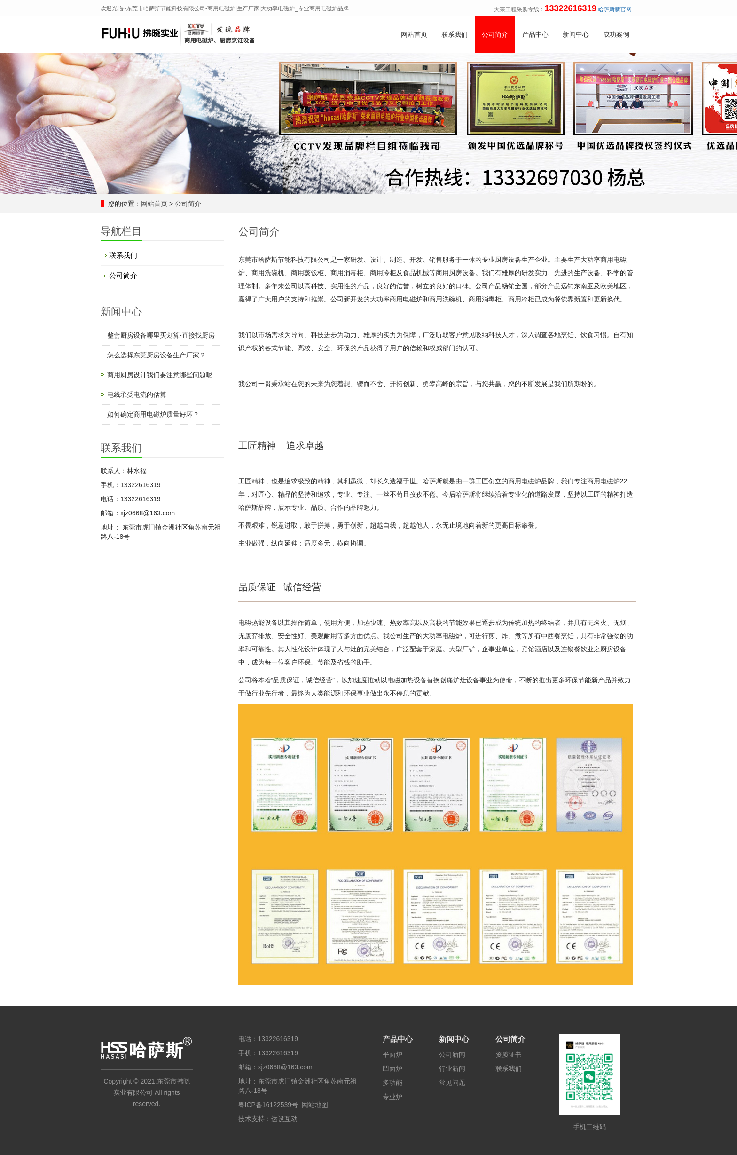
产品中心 (535, 34)
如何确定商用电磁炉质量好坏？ (153, 414)
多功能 (392, 1082)
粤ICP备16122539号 (268, 1104)
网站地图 (315, 1104)
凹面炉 (392, 1068)
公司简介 (495, 34)
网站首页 (414, 34)
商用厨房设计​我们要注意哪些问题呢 (159, 375)
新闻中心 (576, 34)
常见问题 (452, 1082)
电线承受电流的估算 (136, 394)
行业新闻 (452, 1068)
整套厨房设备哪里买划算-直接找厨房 (161, 335)
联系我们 (454, 34)
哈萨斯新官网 (615, 9)
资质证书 (508, 1054)
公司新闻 (452, 1054)
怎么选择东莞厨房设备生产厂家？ (156, 355)
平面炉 (392, 1054)
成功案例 (616, 34)
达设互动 (284, 1119)
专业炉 (392, 1096)
